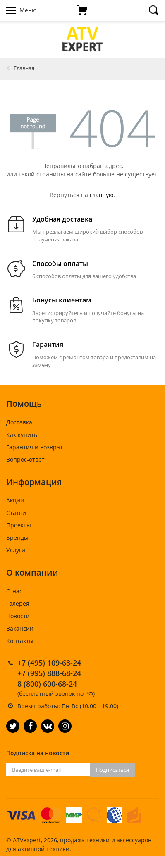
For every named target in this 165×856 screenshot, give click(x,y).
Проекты (18, 525)
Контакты (19, 641)
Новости (18, 616)
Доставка (19, 422)
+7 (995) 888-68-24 (49, 673)
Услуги (15, 550)
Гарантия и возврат (34, 447)
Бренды (17, 537)
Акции (15, 500)
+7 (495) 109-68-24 (49, 663)
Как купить (21, 435)
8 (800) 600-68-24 (47, 684)
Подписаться (112, 769)
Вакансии (19, 628)
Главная (24, 68)
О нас (14, 591)
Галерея (17, 603)
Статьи (16, 513)
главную (102, 195)
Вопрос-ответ (25, 459)
